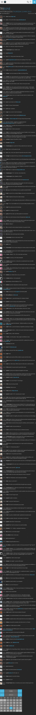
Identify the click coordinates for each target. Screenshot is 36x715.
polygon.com (8, 324)
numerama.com (26, 179)
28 (4, 710)
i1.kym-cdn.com (16, 377)
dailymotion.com (22, 115)
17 (14, 705)
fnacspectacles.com (12, 59)
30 (11, 710)
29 (7, 710)
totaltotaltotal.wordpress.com (8, 123)
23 (11, 708)
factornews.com (13, 347)
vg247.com (17, 360)
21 (4, 708)
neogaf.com (5, 96)
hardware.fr (11, 39)
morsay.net (19, 669)
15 (7, 705)
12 (20, 703)
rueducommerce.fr (6, 289)
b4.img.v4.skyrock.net (15, 636)
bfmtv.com (10, 662)
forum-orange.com (13, 118)
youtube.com (12, 306)
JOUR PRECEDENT (5, 13)
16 (11, 705)
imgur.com (13, 16)
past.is (4, 546)
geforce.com (10, 66)
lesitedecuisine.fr (22, 19)
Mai (11, 691)
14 (4, 705)
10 (14, 703)
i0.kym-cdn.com (15, 390)
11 (17, 703)
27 (1, 710)
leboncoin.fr (10, 53)
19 (20, 705)
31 (14, 710)
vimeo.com (18, 102)
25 (17, 708)
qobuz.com (28, 217)
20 (1, 708)
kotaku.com (12, 645)
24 (14, 708)
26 (20, 708)
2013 (11, 695)
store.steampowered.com (26, 155)
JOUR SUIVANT (31, 13)
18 (17, 705)
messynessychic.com (20, 639)
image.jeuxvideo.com (20, 169)
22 (7, 708)
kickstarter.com (16, 642)
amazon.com (32, 574)
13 (1, 705)
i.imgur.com (12, 142)
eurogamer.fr (17, 291)
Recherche (28, 2)
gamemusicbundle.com (22, 70)
